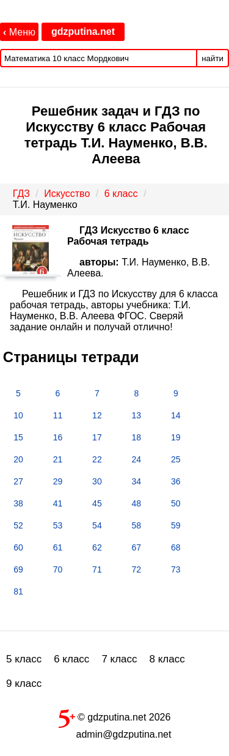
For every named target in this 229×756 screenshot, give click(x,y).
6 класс (71, 659)
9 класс (24, 683)
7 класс (119, 659)
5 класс (24, 659)
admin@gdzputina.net (124, 734)
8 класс (167, 659)
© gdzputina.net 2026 (115, 716)
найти (213, 58)
